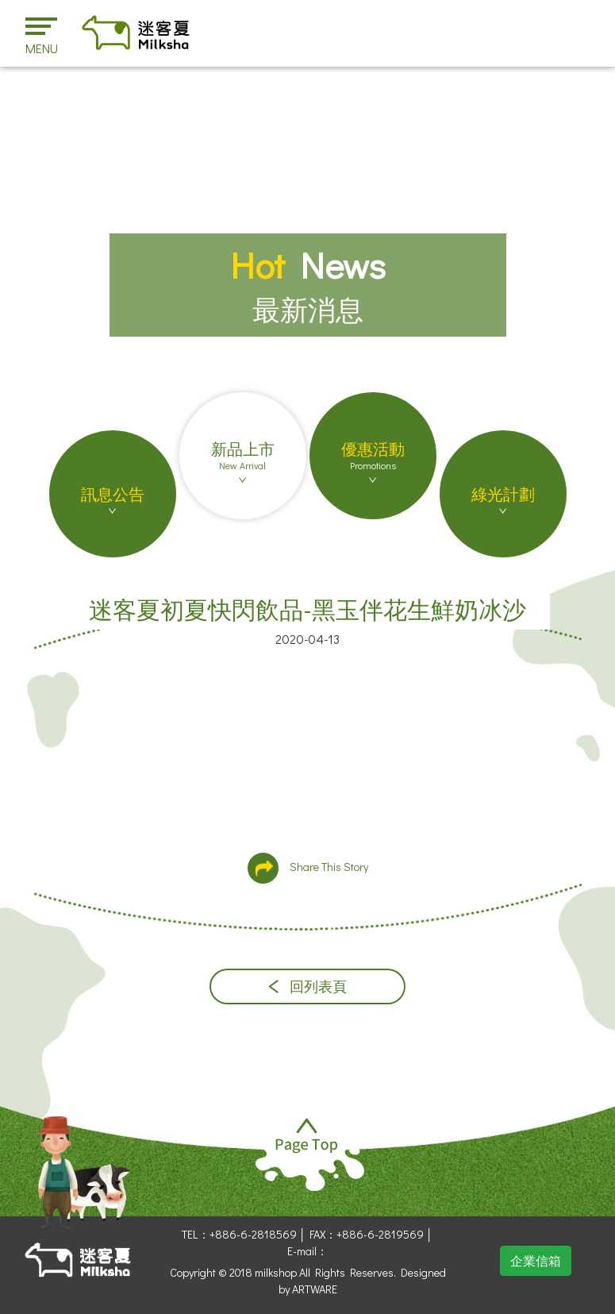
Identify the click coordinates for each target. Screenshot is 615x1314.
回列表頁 (307, 986)
